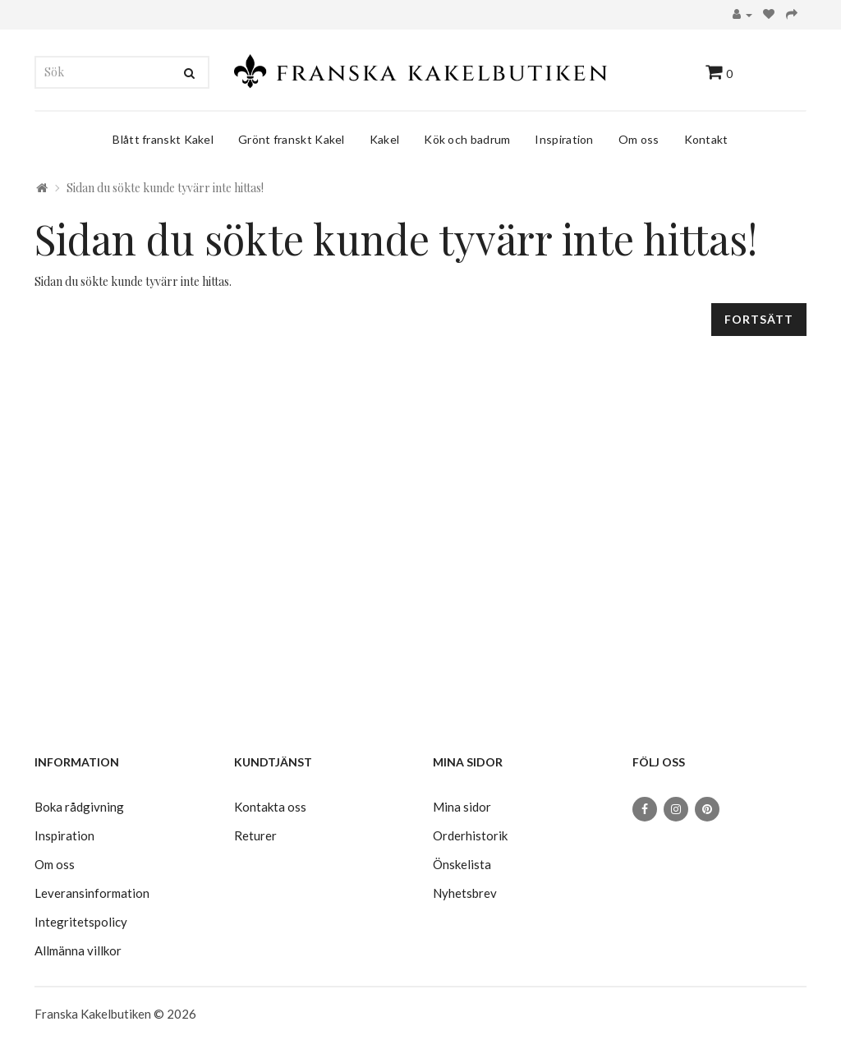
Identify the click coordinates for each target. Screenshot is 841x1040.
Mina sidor (462, 806)
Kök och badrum (467, 139)
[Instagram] (676, 809)
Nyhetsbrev (465, 893)
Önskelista (462, 864)
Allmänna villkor (78, 950)
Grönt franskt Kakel (291, 139)
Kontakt (706, 139)
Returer (255, 835)
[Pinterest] (707, 809)
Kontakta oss (270, 806)
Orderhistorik (470, 835)
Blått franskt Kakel (163, 139)
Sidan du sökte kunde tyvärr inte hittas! (165, 188)
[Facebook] (644, 809)
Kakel (385, 139)
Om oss (638, 139)
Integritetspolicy (80, 921)
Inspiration (564, 139)
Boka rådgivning (79, 806)
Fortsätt (758, 319)
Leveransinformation (91, 893)
